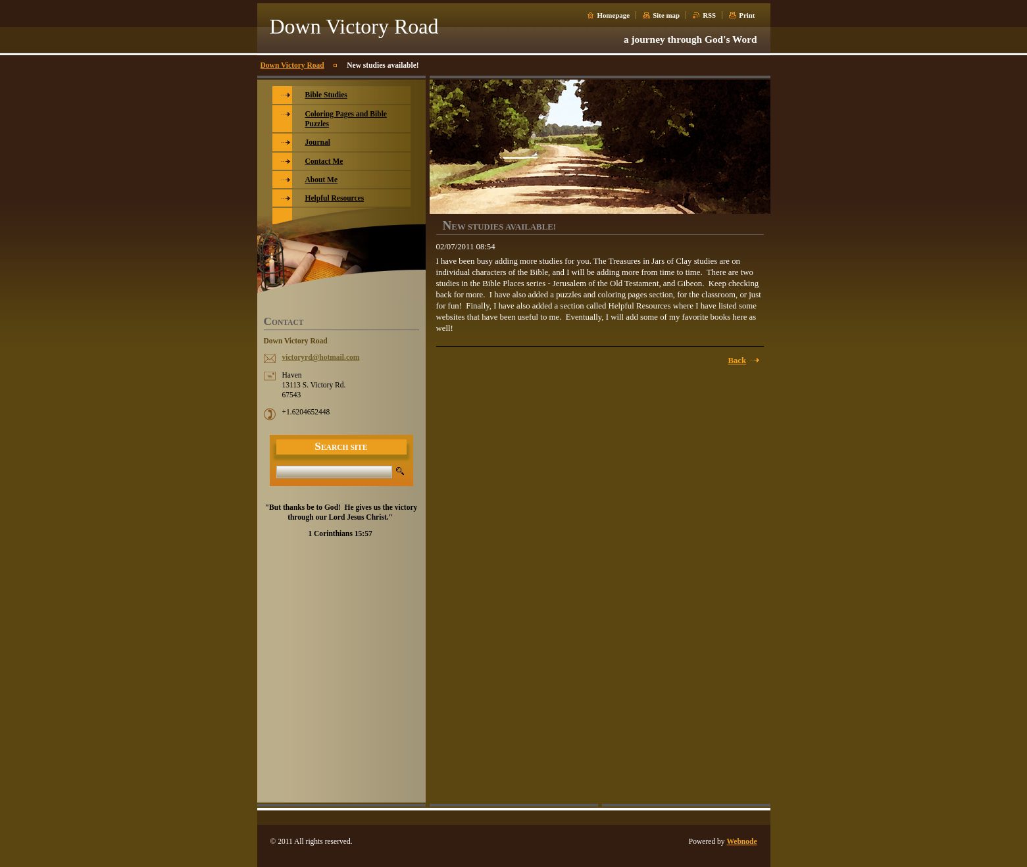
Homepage (613, 15)
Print (747, 15)
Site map (666, 15)
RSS (709, 15)
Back (737, 360)
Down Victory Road (292, 65)
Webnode (741, 841)
